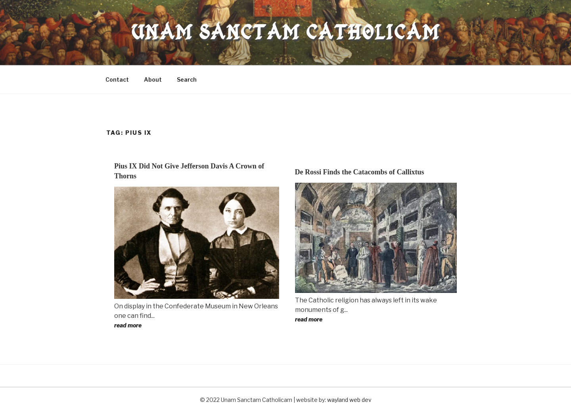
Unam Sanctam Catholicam (285, 32)
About (153, 79)
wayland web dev (349, 399)
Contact (117, 79)
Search (187, 79)
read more (128, 325)
